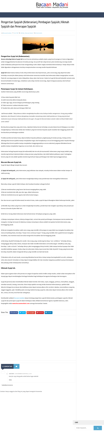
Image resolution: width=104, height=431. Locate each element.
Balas (10, 390)
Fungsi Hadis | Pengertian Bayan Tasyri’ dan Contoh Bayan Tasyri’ (92, 65)
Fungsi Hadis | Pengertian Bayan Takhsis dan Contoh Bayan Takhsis (93, 74)
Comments (38, 33)
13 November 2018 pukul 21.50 (22, 384)
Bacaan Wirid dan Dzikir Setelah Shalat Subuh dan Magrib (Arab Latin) (92, 48)
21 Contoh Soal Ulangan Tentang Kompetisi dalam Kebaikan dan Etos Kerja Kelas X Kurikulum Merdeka (93, 38)
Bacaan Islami (29, 33)
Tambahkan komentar (7, 396)
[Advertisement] (36, 349)
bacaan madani (19, 309)
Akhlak (22, 33)
